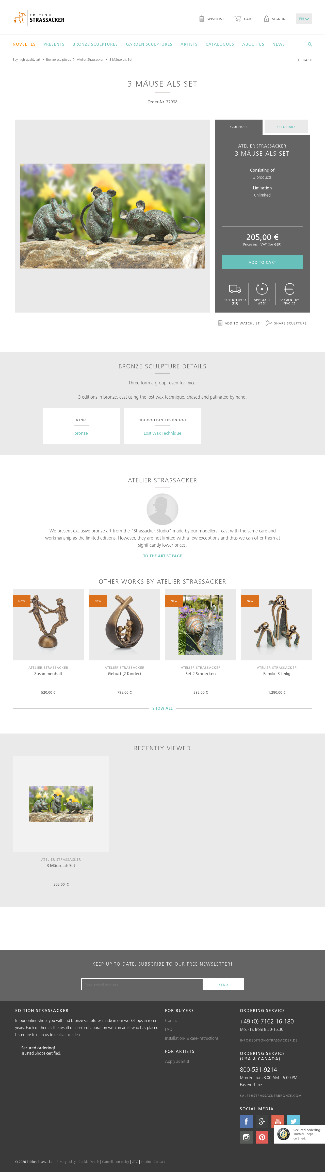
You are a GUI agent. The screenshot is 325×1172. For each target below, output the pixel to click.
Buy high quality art (26, 59)
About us (253, 44)
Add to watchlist (238, 323)
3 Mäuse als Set (120, 59)
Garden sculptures (149, 44)
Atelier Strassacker (90, 59)
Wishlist (211, 19)
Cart (243, 19)
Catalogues (220, 44)
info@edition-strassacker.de (269, 1040)
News (278, 44)
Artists (189, 44)
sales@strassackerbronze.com (271, 1096)
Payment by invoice (289, 294)
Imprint (146, 1162)
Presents (54, 44)
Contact (172, 1020)
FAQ (168, 1029)
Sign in (274, 19)
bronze (81, 433)
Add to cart (262, 262)
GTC (135, 1162)
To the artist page (162, 556)
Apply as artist (177, 1061)
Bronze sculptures (95, 44)
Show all (162, 708)
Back (304, 60)
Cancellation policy (115, 1162)
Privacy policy (66, 1162)
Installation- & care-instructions (191, 1038)
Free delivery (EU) (235, 294)
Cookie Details (88, 1162)
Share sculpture (286, 323)
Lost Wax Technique (162, 433)
